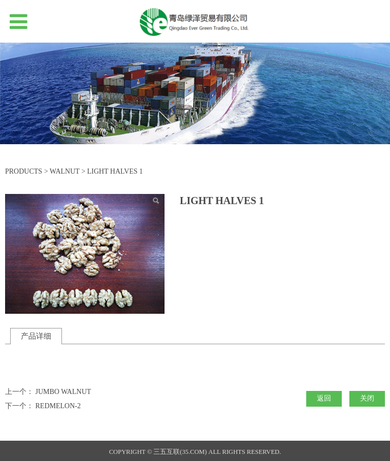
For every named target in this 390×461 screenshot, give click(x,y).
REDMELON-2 (58, 406)
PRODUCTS (23, 171)
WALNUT (65, 171)
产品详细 (36, 336)
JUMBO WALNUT (63, 392)
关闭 (367, 398)
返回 (324, 398)
